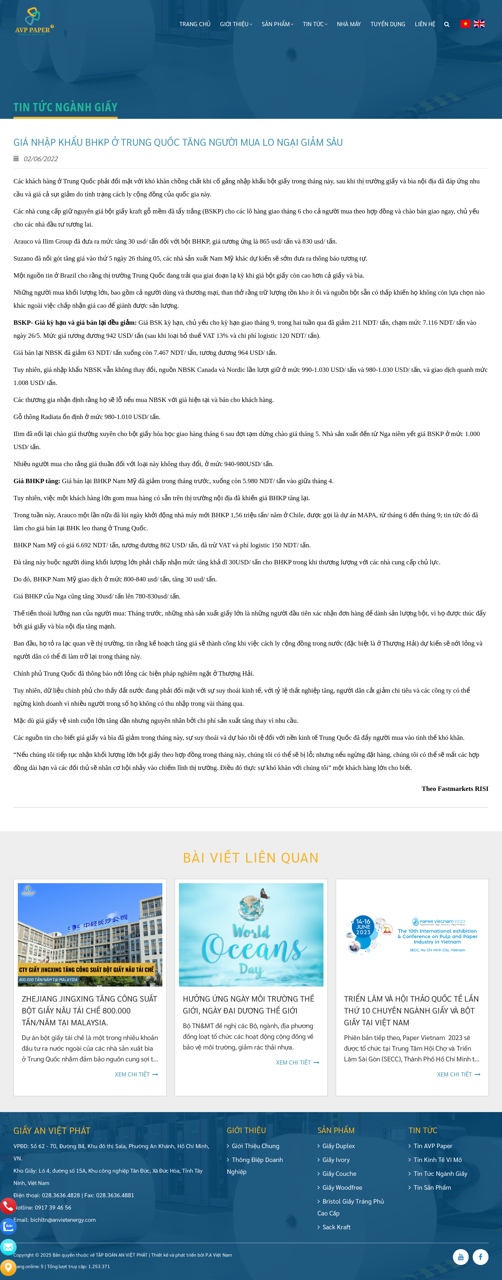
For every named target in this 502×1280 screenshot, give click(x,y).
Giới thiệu (236, 23)
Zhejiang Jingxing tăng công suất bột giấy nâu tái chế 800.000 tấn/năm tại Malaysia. (89, 1015)
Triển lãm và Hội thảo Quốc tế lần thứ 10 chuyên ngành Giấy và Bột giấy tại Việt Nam (411, 1015)
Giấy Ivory (334, 1164)
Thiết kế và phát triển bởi (177, 1259)
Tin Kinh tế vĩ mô (439, 1159)
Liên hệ (425, 23)
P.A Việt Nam (218, 1259)
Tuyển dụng (388, 23)
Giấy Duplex (336, 1150)
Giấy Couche (337, 1177)
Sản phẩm (277, 23)
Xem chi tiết (136, 1078)
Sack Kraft (334, 1231)
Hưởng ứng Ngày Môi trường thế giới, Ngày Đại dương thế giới (248, 1009)
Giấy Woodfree (340, 1191)
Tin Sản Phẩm (434, 1187)
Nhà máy (349, 23)
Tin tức (315, 23)
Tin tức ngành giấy (442, 1173)
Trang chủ (195, 23)
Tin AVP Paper (435, 1145)
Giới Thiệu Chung (253, 1150)
